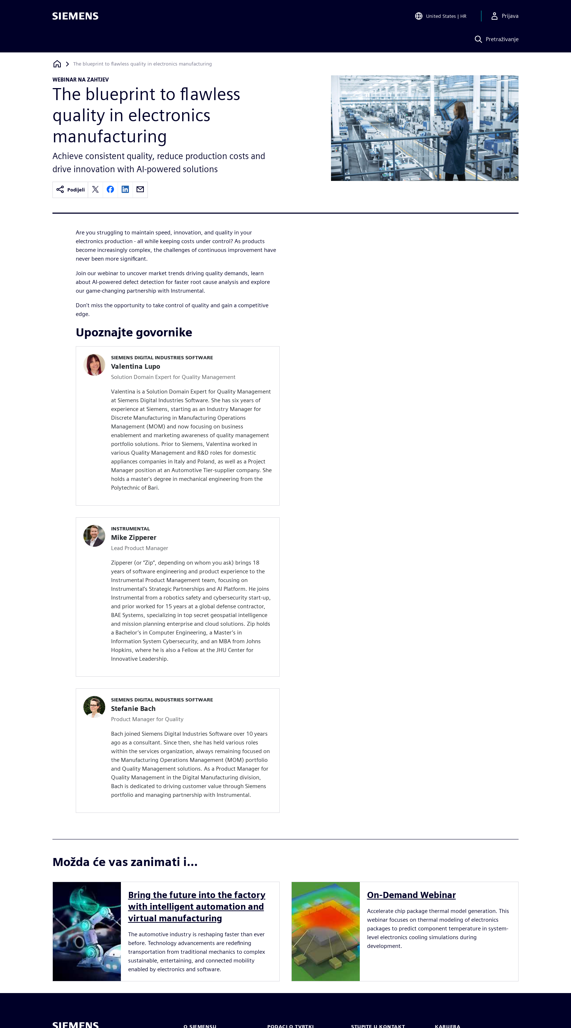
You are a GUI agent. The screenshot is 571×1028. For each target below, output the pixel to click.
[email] (140, 190)
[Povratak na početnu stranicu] (57, 63)
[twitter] (95, 190)
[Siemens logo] (75, 16)
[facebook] (110, 190)
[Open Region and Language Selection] (440, 16)
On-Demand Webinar (411, 895)
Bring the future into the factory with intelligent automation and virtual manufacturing (196, 907)
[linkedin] (125, 190)
